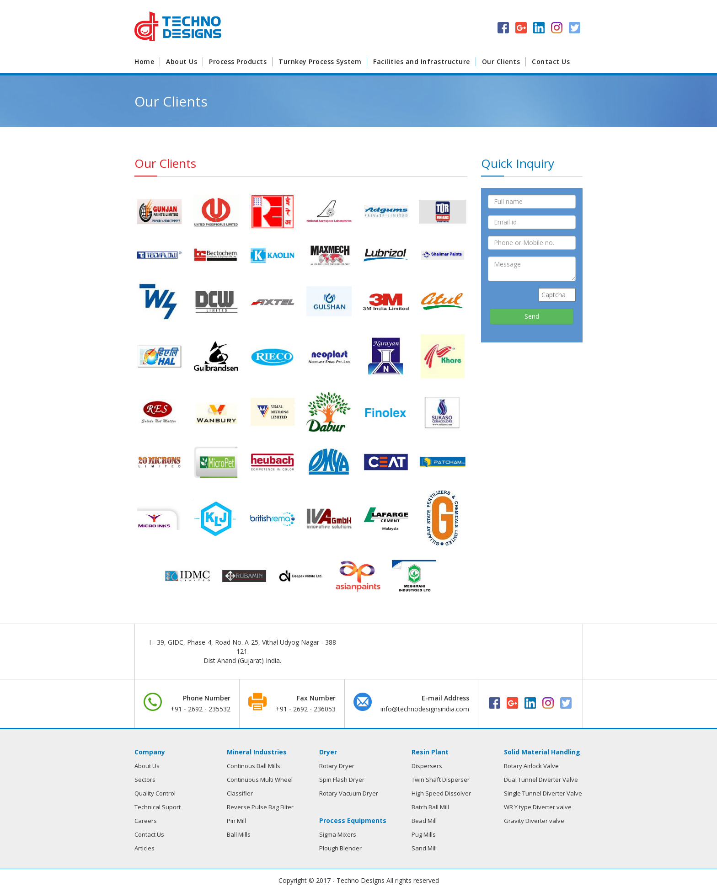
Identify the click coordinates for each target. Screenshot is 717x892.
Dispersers (427, 766)
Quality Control (155, 793)
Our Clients (501, 61)
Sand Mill (424, 848)
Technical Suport (157, 807)
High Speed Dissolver (441, 793)
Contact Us (551, 61)
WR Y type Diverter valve (538, 807)
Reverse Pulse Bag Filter (260, 807)
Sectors (144, 779)
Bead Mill (424, 821)
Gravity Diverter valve (534, 821)
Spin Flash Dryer (341, 779)
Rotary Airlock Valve (531, 766)
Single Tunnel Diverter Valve (543, 793)
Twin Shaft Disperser (441, 779)
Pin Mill (236, 821)
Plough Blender (340, 848)
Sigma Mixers (337, 834)
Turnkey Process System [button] (319, 61)
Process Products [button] (238, 61)
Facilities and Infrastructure (421, 61)
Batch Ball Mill (430, 807)
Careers (145, 821)
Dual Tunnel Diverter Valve (541, 779)
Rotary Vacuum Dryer (348, 793)
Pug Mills (424, 834)
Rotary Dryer (336, 766)
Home (144, 61)
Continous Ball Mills (253, 766)
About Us (181, 61)
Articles (144, 848)
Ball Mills (239, 834)
